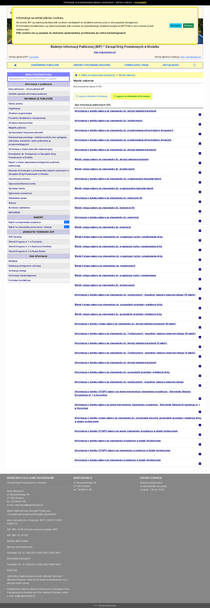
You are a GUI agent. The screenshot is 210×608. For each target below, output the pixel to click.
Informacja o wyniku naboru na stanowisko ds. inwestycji (107, 217)
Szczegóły (176, 25)
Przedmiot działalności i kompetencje (27, 118)
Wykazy (12, 203)
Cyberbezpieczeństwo (19, 179)
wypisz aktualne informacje (91, 96)
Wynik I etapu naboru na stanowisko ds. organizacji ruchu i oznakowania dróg (118, 246)
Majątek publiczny (17, 127)
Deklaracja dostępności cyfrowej (25, 266)
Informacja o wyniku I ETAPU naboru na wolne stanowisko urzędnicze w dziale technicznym (126, 431)
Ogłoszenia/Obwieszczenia (22, 183)
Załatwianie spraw (18, 198)
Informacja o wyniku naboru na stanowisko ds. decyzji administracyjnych (115, 111)
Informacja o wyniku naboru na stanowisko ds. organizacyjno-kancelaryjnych (118, 178)
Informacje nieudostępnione (22, 275)
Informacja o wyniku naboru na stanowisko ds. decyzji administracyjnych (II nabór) (121, 343)
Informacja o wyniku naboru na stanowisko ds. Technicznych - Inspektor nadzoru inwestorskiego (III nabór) (135, 333)
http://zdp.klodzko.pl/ (105, 52)
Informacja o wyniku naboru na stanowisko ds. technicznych (108, 120)
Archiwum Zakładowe (19, 207)
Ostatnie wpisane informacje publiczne (28, 94)
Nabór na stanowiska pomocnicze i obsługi (30, 227)
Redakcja (13, 261)
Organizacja (14, 108)
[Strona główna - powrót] (76, 75)
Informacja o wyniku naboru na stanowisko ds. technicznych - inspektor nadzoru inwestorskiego (129, 382)
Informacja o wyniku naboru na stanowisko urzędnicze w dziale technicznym (118, 440)
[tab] (45, 65)
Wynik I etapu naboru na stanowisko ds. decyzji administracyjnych (111, 159)
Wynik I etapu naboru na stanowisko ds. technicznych (105, 169)
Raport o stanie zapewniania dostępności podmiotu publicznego (34, 164)
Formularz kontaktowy (20, 280)
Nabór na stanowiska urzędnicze (98, 75)
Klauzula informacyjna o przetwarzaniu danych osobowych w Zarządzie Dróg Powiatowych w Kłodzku (39, 172)
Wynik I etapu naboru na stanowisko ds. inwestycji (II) (104, 207)
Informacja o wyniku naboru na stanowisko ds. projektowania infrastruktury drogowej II (124, 130)
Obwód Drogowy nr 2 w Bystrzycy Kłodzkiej (30, 246)
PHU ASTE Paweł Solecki (107, 605)
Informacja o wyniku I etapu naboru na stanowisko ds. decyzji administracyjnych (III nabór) (125, 323)
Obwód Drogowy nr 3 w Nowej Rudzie (27, 251)
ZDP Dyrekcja (15, 237)
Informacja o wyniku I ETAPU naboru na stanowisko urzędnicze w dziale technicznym (122, 450)
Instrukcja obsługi (17, 270)
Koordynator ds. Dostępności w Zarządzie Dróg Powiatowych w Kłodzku (32, 156)
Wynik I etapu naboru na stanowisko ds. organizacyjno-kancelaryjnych (114, 188)
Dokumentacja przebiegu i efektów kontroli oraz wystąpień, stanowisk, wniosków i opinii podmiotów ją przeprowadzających (38, 141)
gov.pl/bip (34, 57)
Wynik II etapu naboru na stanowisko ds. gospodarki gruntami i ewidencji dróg (118, 304)
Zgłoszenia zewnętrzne (20, 193)
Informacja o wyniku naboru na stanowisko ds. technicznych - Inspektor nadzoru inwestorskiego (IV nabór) (135, 294)
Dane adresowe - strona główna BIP (26, 89)
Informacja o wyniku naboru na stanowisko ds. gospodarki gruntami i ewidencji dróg (122, 372)
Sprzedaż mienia (17, 188)
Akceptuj (188, 25)
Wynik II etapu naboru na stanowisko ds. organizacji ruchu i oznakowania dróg (118, 236)
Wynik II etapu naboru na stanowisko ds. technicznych (105, 265)
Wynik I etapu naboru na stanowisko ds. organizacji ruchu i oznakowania (115, 275)
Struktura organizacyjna (20, 113)
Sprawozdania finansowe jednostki (26, 132)
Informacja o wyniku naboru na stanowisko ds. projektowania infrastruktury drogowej (123, 140)
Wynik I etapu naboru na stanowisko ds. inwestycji (103, 227)
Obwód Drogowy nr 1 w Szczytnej (25, 241)
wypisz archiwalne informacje (131, 96)
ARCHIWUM (14, 212)
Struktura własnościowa (20, 123)
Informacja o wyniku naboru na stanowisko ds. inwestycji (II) (108, 198)
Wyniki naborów (127, 75)
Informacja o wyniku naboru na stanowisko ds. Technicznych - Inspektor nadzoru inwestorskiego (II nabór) (135, 352)
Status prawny (16, 103)
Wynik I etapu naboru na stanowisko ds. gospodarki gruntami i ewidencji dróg (118, 314)
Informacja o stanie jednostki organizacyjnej (30, 149)
